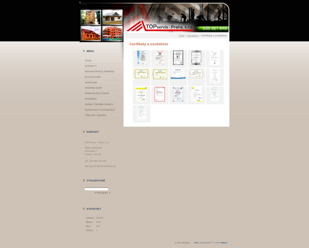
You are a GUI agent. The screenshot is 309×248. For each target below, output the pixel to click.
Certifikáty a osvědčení (100, 110)
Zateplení (91, 82)
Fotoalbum (192, 35)
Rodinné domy (93, 88)
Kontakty (91, 66)
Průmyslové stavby (97, 93)
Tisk (196, 243)
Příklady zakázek (95, 115)
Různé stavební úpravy (99, 104)
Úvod (181, 35)
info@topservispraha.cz (100, 166)
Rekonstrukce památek (99, 71)
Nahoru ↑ (224, 243)
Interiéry (91, 99)
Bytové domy (93, 77)
